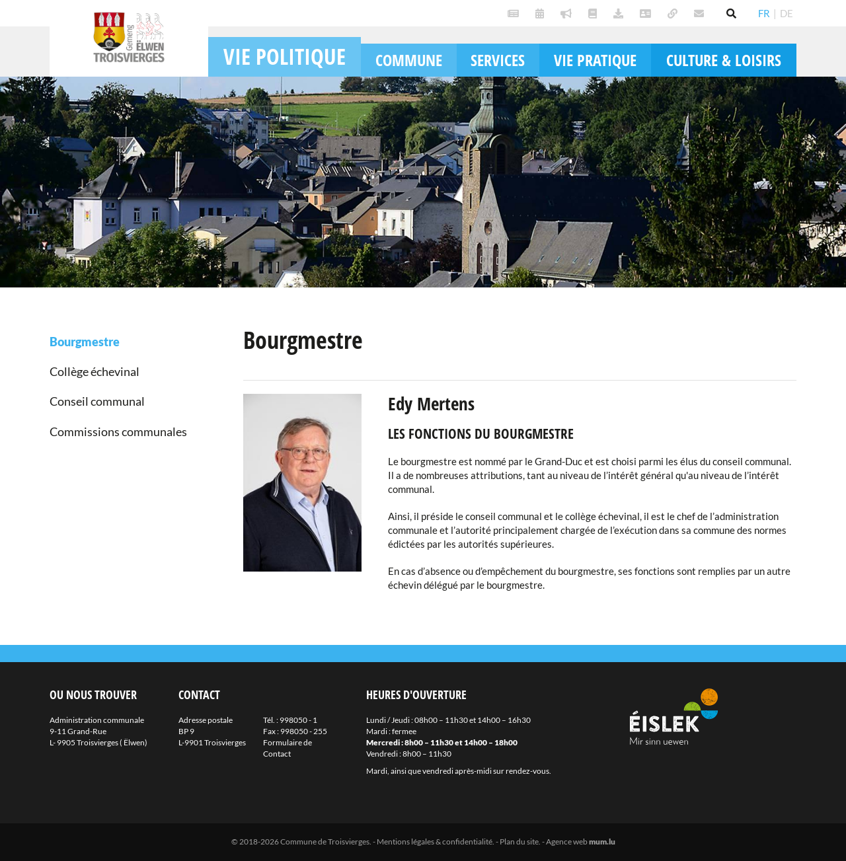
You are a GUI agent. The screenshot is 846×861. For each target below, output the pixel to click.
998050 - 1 (298, 720)
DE (786, 13)
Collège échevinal (94, 371)
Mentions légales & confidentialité (434, 841)
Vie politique (284, 56)
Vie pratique (595, 60)
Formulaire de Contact (287, 748)
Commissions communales (118, 431)
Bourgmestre (85, 341)
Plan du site (519, 841)
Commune (408, 60)
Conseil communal (97, 401)
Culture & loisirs (723, 60)
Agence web (567, 841)
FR (764, 13)
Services (498, 60)
